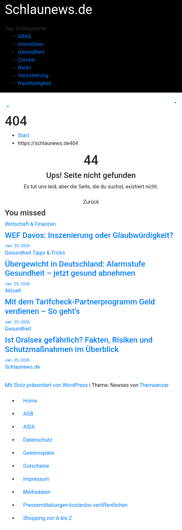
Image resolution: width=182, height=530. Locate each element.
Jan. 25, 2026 (17, 245)
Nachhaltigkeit (34, 83)
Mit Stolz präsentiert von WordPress (47, 385)
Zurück (91, 202)
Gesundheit (31, 52)
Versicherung (33, 75)
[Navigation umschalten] (9, 100)
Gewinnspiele (38, 453)
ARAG (25, 36)
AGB (28, 414)
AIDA (29, 427)
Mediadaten (36, 492)
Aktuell (13, 290)
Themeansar (154, 385)
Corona (26, 60)
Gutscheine (36, 466)
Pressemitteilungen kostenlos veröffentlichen (75, 505)
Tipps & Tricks (48, 253)
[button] (7, 107)
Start (23, 135)
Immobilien (31, 44)
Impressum (36, 479)
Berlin (24, 68)
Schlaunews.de (48, 9)
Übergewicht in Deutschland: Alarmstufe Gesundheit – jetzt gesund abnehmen (75, 268)
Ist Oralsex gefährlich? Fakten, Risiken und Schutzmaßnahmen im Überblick (79, 344)
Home (30, 401)
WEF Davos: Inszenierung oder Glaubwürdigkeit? (89, 235)
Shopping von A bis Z (47, 518)
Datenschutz (37, 440)
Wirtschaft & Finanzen (30, 224)
